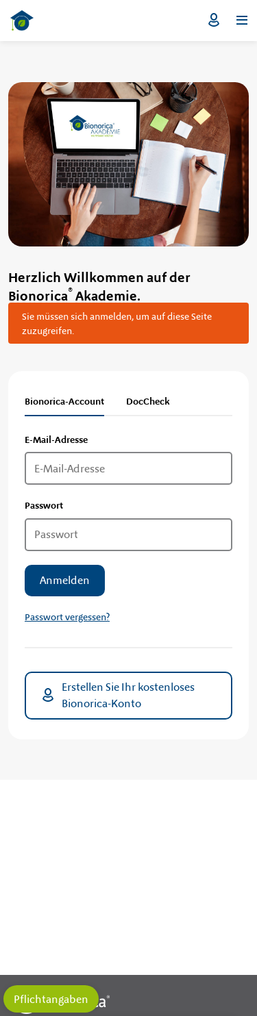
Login (214, 21)
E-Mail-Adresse (56, 439)
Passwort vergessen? (67, 616)
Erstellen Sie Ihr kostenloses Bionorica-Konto (117, 695)
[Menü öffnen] (242, 20)
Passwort (44, 505)
